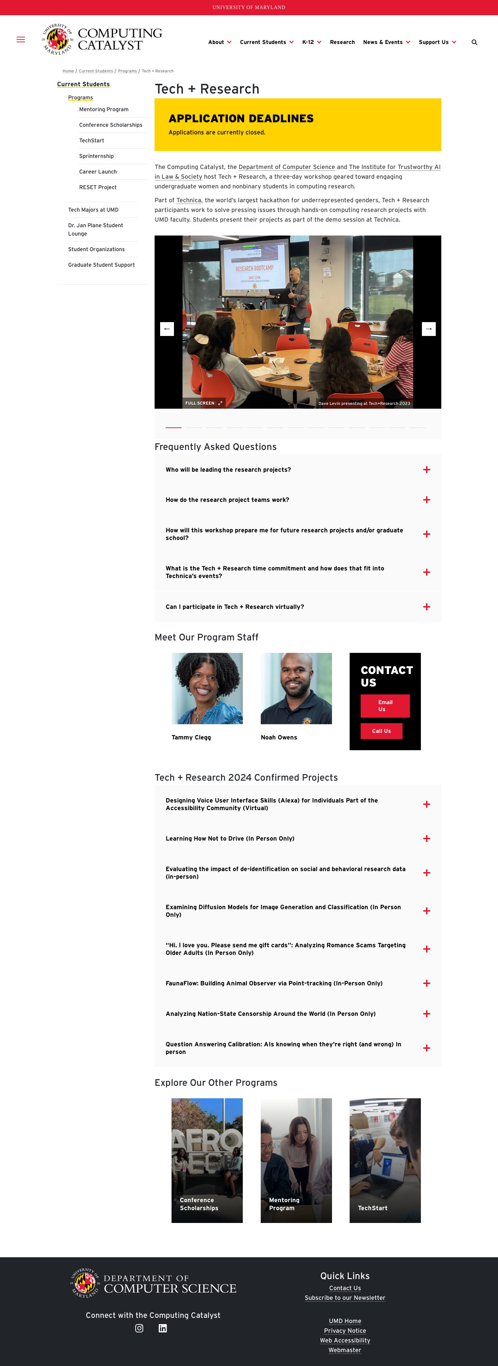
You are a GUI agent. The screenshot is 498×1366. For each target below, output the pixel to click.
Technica (188, 200)
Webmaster (345, 1350)
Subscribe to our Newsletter (345, 1297)
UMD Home (345, 1321)
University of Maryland (249, 7)
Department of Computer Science (287, 166)
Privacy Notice (345, 1330)
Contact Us (345, 1288)
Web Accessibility (345, 1340)
